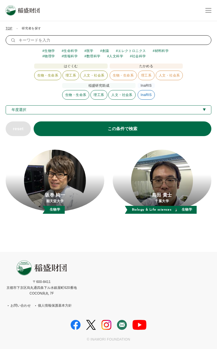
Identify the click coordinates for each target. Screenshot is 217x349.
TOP (9, 28)
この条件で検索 (122, 128)
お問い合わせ (20, 305)
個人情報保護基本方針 (55, 305)
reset (18, 128)
